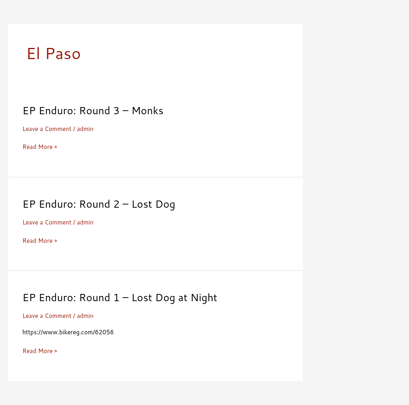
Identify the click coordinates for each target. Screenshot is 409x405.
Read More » (39, 147)
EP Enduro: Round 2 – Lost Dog (98, 204)
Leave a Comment (46, 129)
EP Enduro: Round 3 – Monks (92, 110)
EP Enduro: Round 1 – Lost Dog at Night (119, 297)
